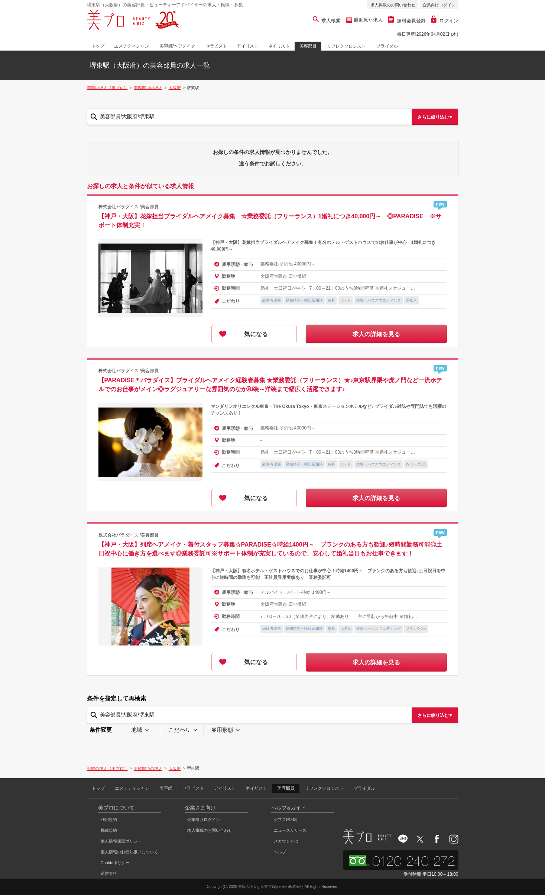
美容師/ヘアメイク (177, 46)
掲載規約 (109, 830)
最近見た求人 (367, 20)
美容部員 (308, 46)
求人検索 (327, 20)
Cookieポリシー (115, 862)
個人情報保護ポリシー (121, 841)
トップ (97, 46)
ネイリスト (279, 46)
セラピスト (216, 46)
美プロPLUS (285, 819)
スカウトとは (286, 841)
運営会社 (109, 873)
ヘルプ (280, 852)
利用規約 (109, 819)
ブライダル (387, 46)
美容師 (165, 788)
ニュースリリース (290, 830)
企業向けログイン (439, 5)
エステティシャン (131, 46)
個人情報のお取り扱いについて (129, 852)
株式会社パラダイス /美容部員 (128, 206)
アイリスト (247, 46)
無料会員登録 (407, 20)
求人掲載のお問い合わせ (392, 5)
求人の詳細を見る (376, 334)
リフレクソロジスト (346, 46)
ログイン (444, 20)
